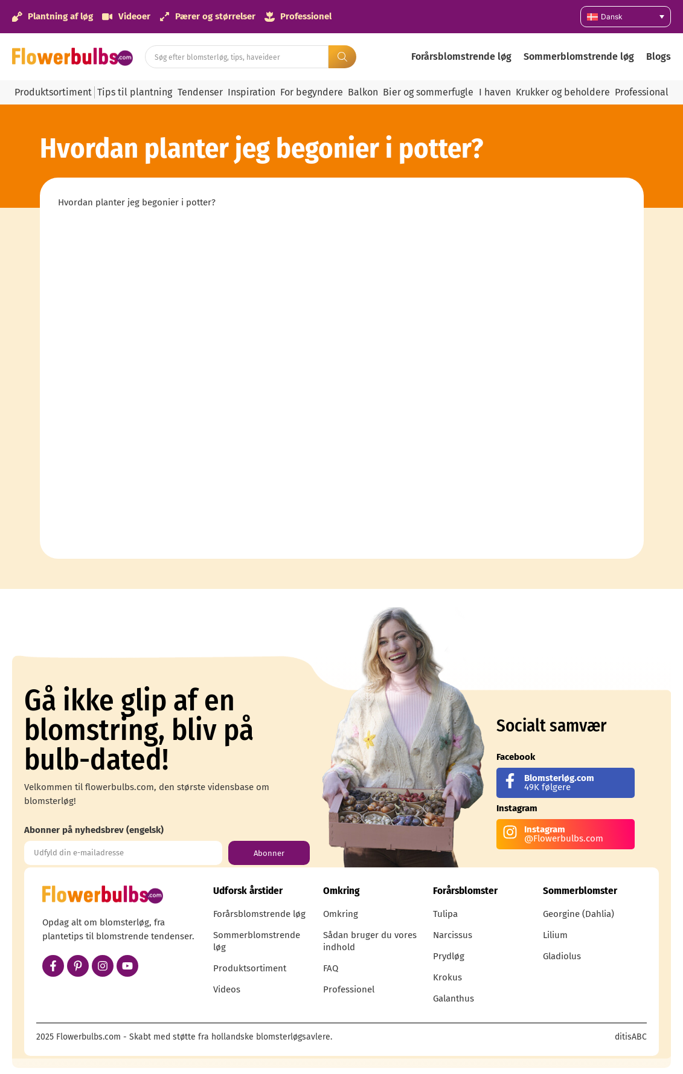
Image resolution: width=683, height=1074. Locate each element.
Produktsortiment (53, 92)
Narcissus (452, 935)
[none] (625, 16)
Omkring (340, 913)
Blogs (658, 56)
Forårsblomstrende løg (461, 56)
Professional (642, 92)
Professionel (348, 989)
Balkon (363, 92)
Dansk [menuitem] (612, 16)
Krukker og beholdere (563, 92)
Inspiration (251, 92)
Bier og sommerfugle (428, 92)
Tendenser (200, 92)
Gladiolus (562, 956)
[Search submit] (342, 56)
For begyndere (311, 92)
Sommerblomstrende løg (579, 56)
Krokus (447, 977)
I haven (495, 92)
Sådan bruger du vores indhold (370, 941)
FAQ (330, 968)
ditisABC (631, 1037)
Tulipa (445, 913)
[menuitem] (625, 16)
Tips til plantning (134, 92)
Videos (226, 989)
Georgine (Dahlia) (578, 913)
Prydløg (448, 956)
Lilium (555, 935)
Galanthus (453, 998)
